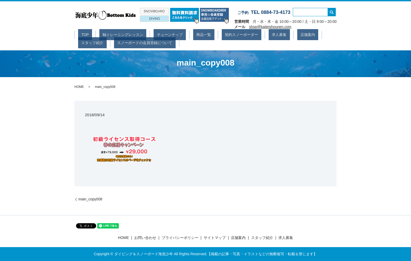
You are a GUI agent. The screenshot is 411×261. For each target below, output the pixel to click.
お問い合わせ (145, 238)
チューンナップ (153, 34)
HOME (79, 87)
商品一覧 (181, 34)
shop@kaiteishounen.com (270, 27)
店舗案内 (265, 34)
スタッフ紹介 (291, 34)
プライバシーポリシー (180, 238)
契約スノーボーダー (212, 34)
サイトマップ (215, 238)
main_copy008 (90, 199)
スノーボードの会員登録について (105, 42)
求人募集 (243, 34)
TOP (82, 34)
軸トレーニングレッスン (113, 34)
